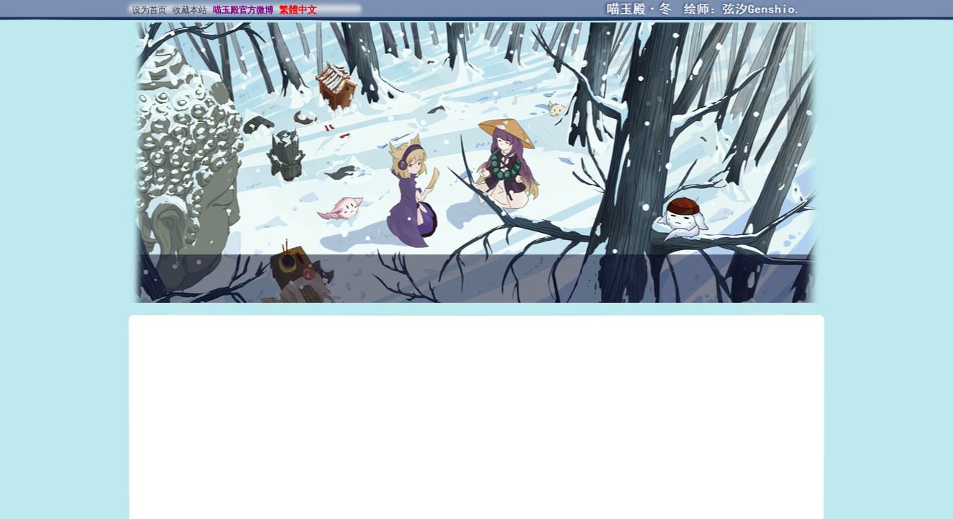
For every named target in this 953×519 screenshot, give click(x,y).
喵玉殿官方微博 (243, 10)
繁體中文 (298, 9)
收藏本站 (189, 10)
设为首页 (149, 10)
